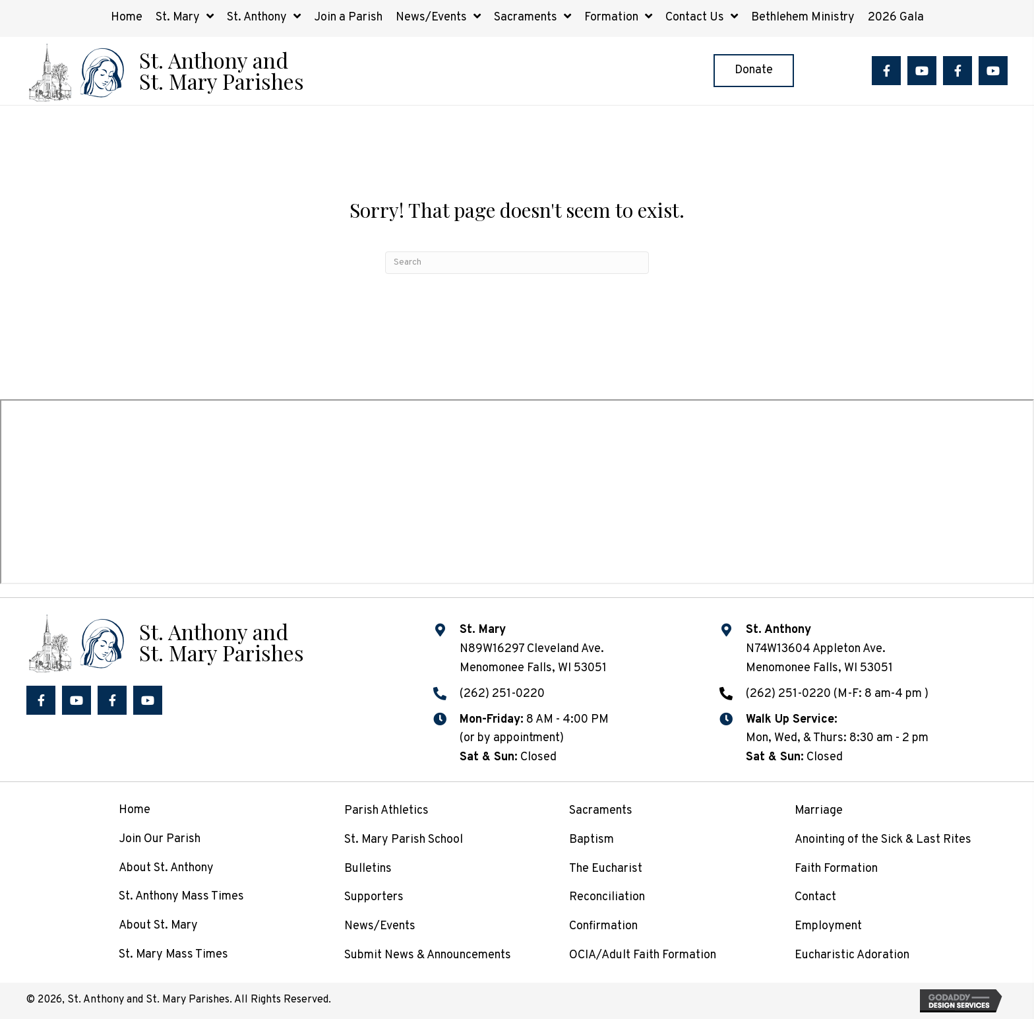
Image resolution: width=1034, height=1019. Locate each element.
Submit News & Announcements (427, 955)
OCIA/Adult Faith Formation (642, 955)
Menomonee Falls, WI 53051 (819, 668)
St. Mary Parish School (403, 839)
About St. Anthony (166, 868)
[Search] (517, 262)
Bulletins (368, 868)
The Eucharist (605, 868)
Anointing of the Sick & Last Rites (883, 839)
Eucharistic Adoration (852, 955)
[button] (886, 70)
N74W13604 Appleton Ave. (816, 649)
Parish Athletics (386, 810)
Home (134, 810)
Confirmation (603, 926)
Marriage (819, 810)
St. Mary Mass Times (173, 954)
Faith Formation (836, 868)
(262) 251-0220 (502, 694)
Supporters (374, 897)
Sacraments (600, 810)
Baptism (591, 839)
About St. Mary (158, 925)
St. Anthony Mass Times (181, 896)
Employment (828, 926)
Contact (815, 897)
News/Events (379, 926)
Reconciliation (607, 897)
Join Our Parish (159, 839)
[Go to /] (164, 71)
